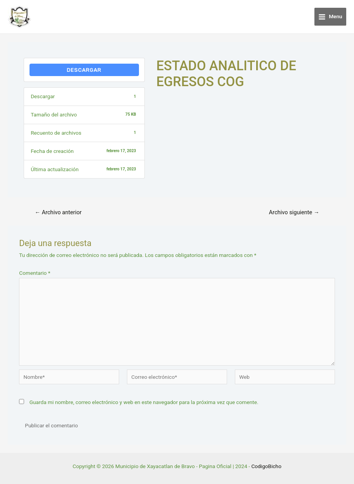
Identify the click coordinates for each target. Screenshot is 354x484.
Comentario (34, 273)
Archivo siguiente (294, 212)
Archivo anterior (58, 212)
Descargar (84, 70)
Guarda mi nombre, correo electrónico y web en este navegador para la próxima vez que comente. (144, 402)
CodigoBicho (266, 466)
